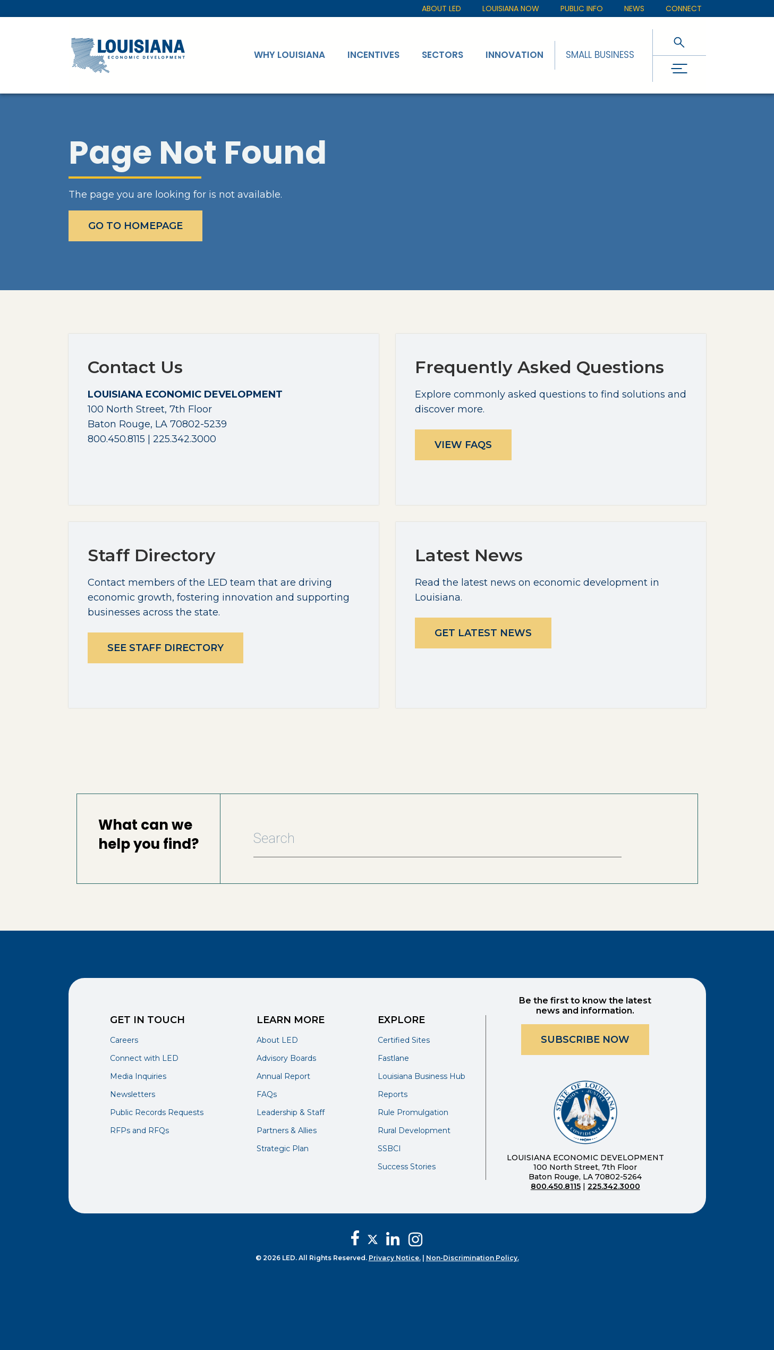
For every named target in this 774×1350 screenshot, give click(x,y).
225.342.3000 (614, 1186)
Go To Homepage (135, 226)
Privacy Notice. (395, 1258)
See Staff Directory (165, 648)
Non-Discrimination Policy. (472, 1258)
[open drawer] (679, 69)
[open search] (679, 42)
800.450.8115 (556, 1186)
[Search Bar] (437, 838)
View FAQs (463, 445)
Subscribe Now (585, 1039)
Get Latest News (483, 633)
